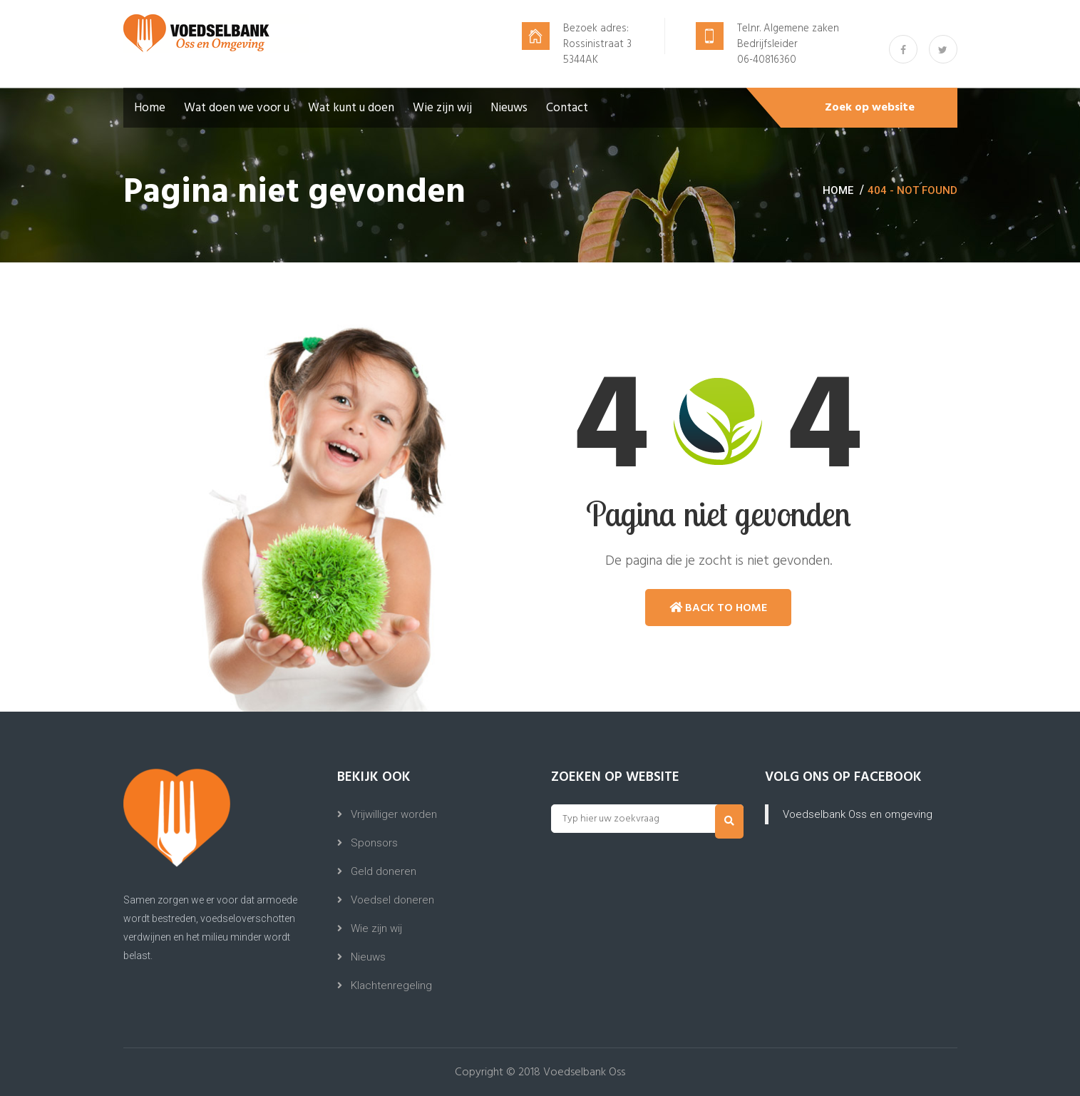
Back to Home (718, 608)
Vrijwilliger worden (394, 814)
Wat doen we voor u (236, 108)
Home (149, 108)
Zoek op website (870, 107)
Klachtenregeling (391, 985)
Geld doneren (383, 871)
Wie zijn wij (442, 108)
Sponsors (374, 842)
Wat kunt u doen (351, 108)
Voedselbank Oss (584, 1072)
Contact (567, 108)
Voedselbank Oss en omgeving (857, 814)
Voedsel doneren (392, 899)
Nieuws (509, 108)
